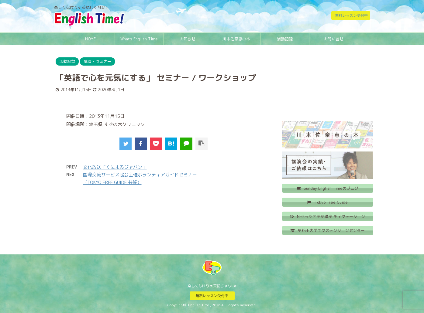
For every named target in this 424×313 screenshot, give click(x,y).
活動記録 (285, 39)
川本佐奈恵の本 (236, 39)
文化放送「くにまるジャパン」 (115, 167)
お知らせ (187, 39)
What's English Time (139, 39)
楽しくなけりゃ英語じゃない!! (212, 285)
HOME (90, 39)
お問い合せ (333, 39)
